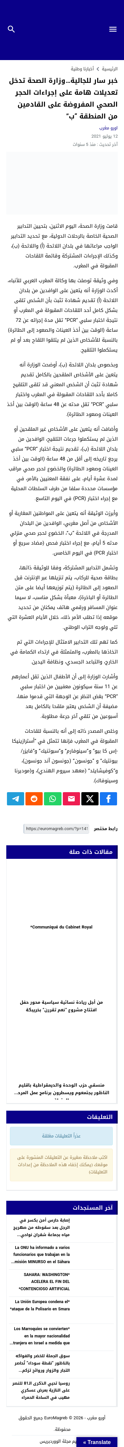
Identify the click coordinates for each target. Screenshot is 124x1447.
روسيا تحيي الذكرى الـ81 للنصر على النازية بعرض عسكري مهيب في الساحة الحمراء (41, 1390)
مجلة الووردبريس (55, 1441)
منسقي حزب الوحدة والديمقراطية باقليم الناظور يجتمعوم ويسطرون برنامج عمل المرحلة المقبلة (61, 1092)
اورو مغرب (108, 128)
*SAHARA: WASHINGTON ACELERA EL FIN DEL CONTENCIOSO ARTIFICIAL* (44, 1282)
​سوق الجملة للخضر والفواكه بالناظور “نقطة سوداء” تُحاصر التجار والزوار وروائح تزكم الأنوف (42, 1366)
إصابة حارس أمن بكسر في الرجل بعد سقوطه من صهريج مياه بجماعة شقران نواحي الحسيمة (41, 1231)
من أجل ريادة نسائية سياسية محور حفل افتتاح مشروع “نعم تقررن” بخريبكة (61, 1006)
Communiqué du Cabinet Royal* (61, 927)
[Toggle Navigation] (115, 30)
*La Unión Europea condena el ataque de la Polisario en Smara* (40, 1305)
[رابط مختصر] (56, 829)
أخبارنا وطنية (82, 69)
